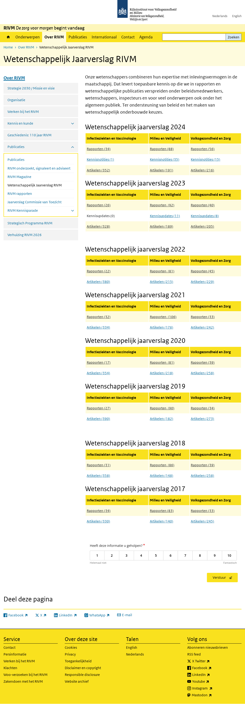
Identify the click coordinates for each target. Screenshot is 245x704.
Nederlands (219, 16)
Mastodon (212, 695)
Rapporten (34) (99, 149)
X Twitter (211, 661)
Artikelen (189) (161, 226)
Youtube (211, 681)
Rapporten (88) (162, 149)
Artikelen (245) (202, 521)
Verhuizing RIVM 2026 (24, 235)
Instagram (212, 688)
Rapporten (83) (162, 510)
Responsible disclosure (82, 674)
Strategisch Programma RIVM (29, 223)
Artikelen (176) (161, 327)
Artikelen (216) (202, 170)
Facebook (212, 668)
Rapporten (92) (162, 205)
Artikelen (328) (98, 226)
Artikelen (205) (202, 226)
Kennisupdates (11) (165, 216)
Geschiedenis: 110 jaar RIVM (29, 135)
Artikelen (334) (98, 327)
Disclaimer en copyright (83, 668)
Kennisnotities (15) (205, 159)
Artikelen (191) (161, 170)
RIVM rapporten (19, 193)
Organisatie (16, 100)
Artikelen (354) (98, 373)
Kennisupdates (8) (205, 216)
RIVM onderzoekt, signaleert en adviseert (38, 168)
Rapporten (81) (162, 271)
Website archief (77, 681)
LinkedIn (211, 675)
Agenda (146, 37)
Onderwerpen (27, 37)
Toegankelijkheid (78, 661)
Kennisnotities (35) (164, 159)
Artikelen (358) (98, 475)
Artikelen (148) (161, 475)
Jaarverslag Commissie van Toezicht (34, 202)
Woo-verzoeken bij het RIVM (25, 674)
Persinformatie (15, 654)
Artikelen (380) (98, 281)
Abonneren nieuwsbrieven (207, 647)
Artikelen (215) (161, 281)
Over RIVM (54, 37)
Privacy (70, 654)
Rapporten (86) (162, 465)
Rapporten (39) (203, 465)
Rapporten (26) (99, 205)
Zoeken (233, 37)
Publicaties (77, 37)
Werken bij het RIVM (23, 111)
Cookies (71, 647)
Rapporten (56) (203, 149)
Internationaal (104, 37)
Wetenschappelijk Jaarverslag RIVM (40, 184)
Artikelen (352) (98, 170)
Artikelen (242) (202, 327)
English (236, 16)
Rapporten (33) (203, 510)
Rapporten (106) (163, 317)
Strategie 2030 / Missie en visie (31, 88)
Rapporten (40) (203, 205)
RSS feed (194, 654)
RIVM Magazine (19, 176)
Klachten (10, 668)
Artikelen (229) (202, 281)
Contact (128, 37)
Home (8, 37)
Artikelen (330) (98, 521)
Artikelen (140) (161, 521)
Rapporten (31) (99, 465)
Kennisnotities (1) (100, 159)
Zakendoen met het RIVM (23, 681)
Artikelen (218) (161, 373)
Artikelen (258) (202, 373)
